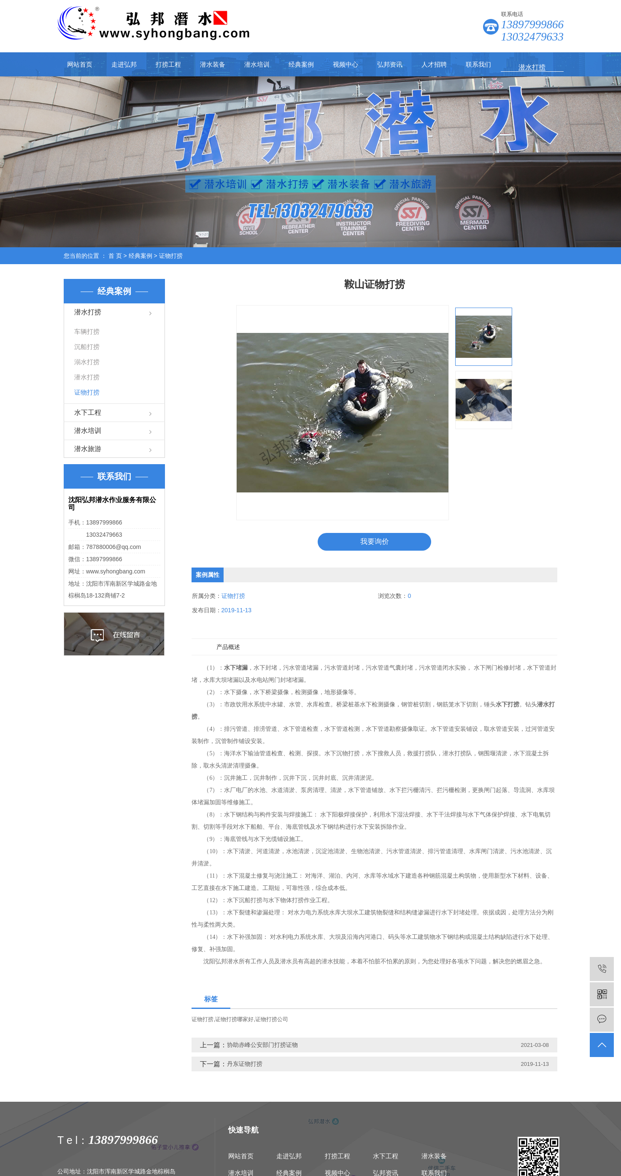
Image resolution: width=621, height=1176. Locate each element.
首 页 (115, 255)
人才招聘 (434, 64)
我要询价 (374, 542)
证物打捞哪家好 (234, 1020)
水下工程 (87, 412)
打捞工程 (168, 64)
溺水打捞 (87, 361)
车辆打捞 (87, 331)
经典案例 (301, 64)
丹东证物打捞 (244, 1065)
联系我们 (478, 64)
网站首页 (79, 64)
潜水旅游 (87, 448)
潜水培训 (257, 64)
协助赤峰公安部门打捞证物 (262, 1046)
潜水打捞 (87, 312)
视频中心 (345, 64)
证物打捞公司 (271, 1020)
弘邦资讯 (389, 64)
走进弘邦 (124, 64)
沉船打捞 (87, 346)
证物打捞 (171, 255)
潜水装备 (212, 64)
